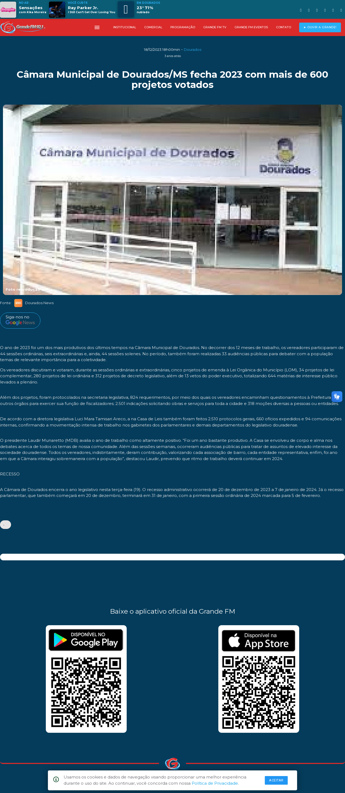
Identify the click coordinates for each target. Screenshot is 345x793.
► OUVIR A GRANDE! (320, 27)
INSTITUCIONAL (124, 27)
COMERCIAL (153, 27)
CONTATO (283, 27)
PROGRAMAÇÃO (182, 27)
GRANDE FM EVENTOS (251, 27)
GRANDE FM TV (214, 27)
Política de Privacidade (215, 783)
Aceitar (276, 780)
